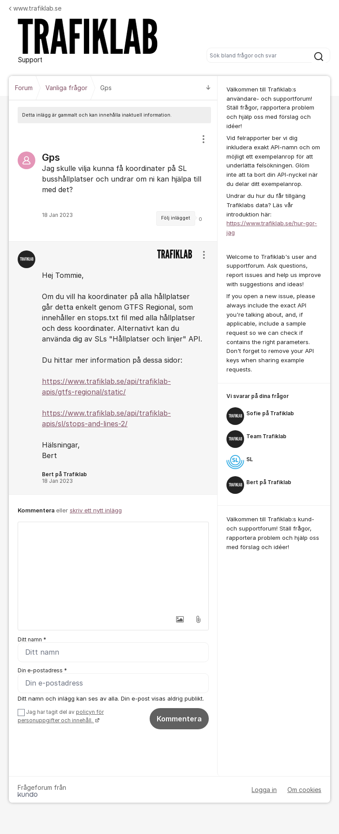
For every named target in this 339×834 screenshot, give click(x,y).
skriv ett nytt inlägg (96, 510)
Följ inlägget (175, 218)
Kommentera (179, 718)
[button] (179, 619)
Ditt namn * (32, 639)
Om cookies (304, 790)
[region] (113, 182)
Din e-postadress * (42, 670)
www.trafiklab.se (35, 8)
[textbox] (113, 566)
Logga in (264, 790)
